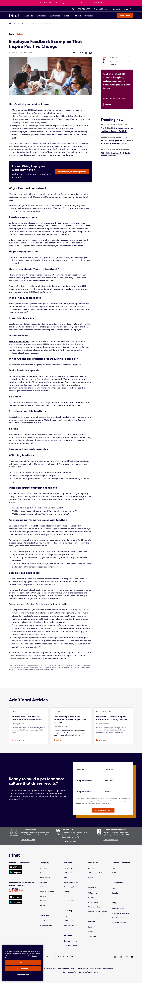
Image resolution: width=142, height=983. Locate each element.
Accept (22, 963)
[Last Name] (117, 769)
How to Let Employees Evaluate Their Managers (96, 968)
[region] (22, 963)
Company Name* (84, 780)
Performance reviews (19, 341)
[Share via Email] (90, 52)
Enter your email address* (115, 98)
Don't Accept (22, 969)
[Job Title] (117, 780)
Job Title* (109, 780)
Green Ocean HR (41, 280)
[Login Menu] (127, 9)
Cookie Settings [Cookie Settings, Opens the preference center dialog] (22, 974)
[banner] (71, 3)
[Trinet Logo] (15, 15)
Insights (17, 24)
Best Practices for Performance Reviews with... (80, 972)
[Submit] (108, 104)
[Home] (10, 24)
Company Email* (83, 791)
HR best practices (42, 526)
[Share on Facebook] (81, 52)
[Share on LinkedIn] (86, 52)
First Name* (81, 769)
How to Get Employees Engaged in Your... (59, 968)
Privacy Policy (113, 801)
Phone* (108, 791)
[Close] (40, 948)
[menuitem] (73, 9)
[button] (103, 810)
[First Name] (89, 769)
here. (107, 803)
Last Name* (110, 769)
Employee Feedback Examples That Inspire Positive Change (43, 24)
